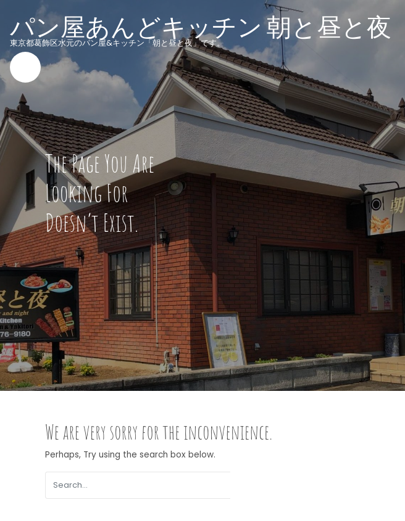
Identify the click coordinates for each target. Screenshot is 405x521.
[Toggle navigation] (25, 67)
